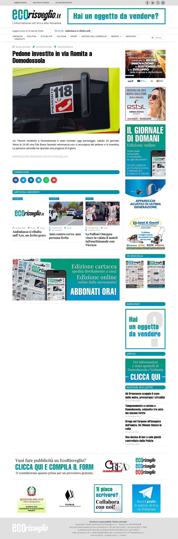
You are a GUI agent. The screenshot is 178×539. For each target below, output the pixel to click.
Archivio (131, 36)
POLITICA (31, 36)
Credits (122, 535)
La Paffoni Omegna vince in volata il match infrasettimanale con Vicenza (102, 239)
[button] (16, 180)
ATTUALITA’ (47, 36)
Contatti (20, 39)
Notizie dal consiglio (94, 36)
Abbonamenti (20, 3)
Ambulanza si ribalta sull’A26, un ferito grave (29, 233)
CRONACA (18, 36)
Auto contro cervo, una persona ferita (65, 236)
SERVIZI (116, 36)
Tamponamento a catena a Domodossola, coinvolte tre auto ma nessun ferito (144, 410)
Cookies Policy (111, 535)
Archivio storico (41, 3)
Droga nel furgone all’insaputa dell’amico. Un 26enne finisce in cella (143, 425)
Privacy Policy (97, 535)
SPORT (74, 36)
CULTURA (61, 36)
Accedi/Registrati (63, 3)
